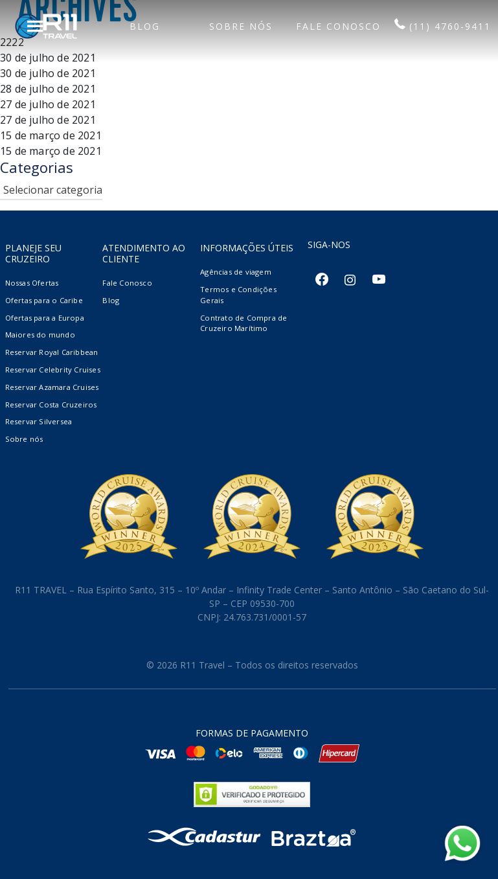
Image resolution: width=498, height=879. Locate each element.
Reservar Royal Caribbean (51, 352)
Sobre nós (24, 439)
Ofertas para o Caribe (44, 300)
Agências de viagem (235, 272)
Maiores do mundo (40, 334)
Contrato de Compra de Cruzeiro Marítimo (243, 323)
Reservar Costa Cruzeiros (51, 404)
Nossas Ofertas (32, 283)
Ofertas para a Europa (44, 318)
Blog (110, 300)
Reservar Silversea (39, 421)
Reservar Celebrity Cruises (52, 369)
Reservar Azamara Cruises (52, 387)
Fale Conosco (127, 283)
